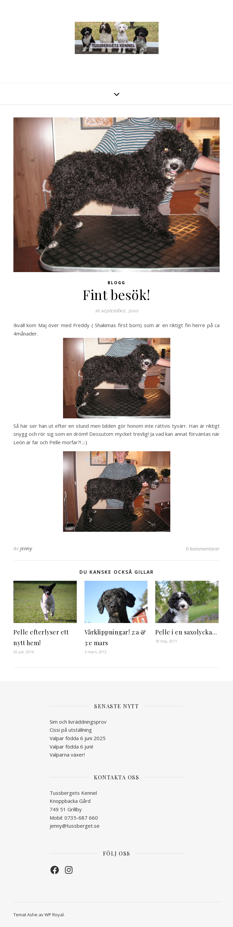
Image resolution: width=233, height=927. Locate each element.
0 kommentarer (203, 548)
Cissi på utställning (71, 729)
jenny (26, 548)
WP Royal (54, 915)
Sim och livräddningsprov (78, 721)
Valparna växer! (67, 754)
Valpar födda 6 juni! (71, 746)
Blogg (116, 283)
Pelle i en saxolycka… (186, 632)
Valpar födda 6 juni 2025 (78, 738)
